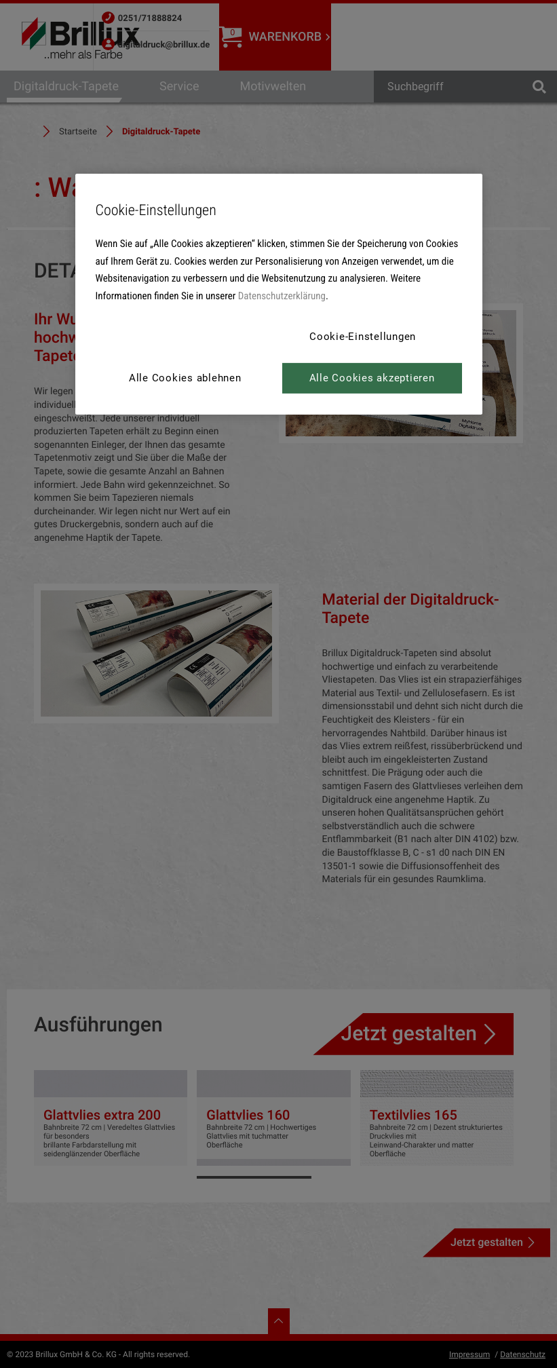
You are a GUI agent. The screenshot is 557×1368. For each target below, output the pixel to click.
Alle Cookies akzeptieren (372, 378)
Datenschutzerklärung (282, 296)
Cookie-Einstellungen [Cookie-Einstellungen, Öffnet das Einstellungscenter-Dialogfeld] (362, 336)
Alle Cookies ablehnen (185, 378)
